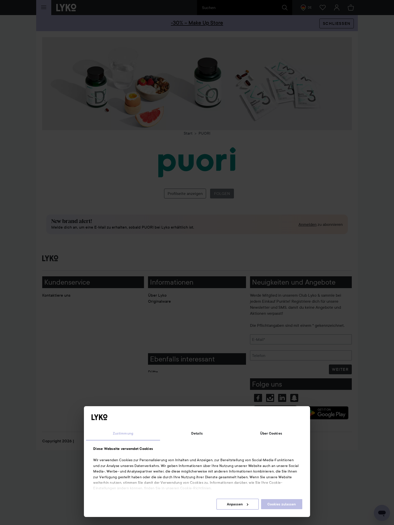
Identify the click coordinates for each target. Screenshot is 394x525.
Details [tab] (197, 433)
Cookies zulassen (281, 504)
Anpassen (237, 504)
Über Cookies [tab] (271, 433)
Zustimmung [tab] (123, 433)
